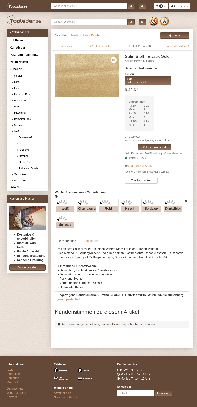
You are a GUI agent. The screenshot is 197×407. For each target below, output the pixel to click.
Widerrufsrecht (16, 392)
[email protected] (69, 299)
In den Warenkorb (155, 147)
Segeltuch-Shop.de (66, 397)
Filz (20, 143)
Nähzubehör (20, 100)
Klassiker (23, 156)
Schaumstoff (20, 125)
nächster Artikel (177, 46)
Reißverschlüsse (22, 119)
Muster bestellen (27, 267)
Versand (12, 382)
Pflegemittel (20, 113)
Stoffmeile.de (62, 393)
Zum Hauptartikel (141, 180)
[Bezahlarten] (75, 376)
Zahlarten (13, 378)
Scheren (18, 76)
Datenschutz (15, 388)
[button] (131, 6)
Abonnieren (163, 393)
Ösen (17, 106)
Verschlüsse (20, 174)
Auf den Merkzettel (140, 165)
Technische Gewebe (29, 168)
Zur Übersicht (67, 46)
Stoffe (17, 131)
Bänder (17, 82)
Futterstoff (24, 150)
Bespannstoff (25, 137)
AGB (10, 369)
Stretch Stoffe (25, 162)
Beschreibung (67, 240)
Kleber (17, 88)
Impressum (14, 373)
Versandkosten (173, 153)
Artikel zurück (101, 46)
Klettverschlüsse (22, 94)
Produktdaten (91, 240)
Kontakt (12, 397)
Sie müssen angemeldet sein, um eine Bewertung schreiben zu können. (108, 324)
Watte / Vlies (20, 180)
